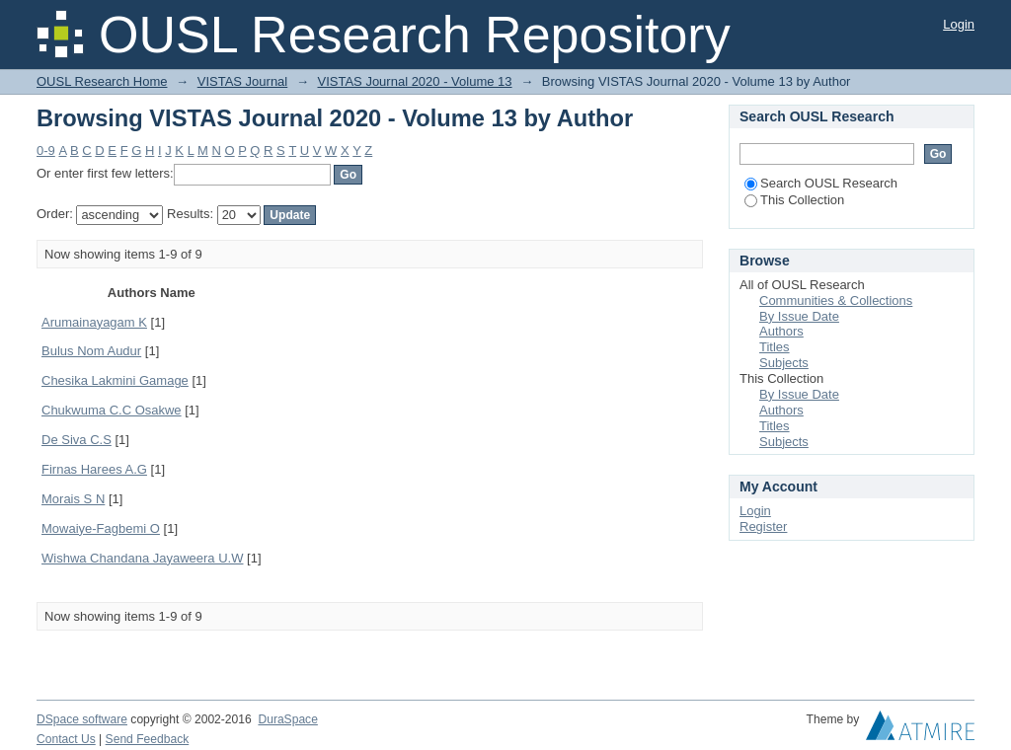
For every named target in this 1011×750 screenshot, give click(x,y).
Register (763, 526)
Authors (781, 331)
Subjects (784, 362)
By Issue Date (799, 316)
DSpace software (82, 719)
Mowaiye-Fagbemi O (100, 528)
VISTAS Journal (242, 81)
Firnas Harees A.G (94, 469)
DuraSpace (287, 719)
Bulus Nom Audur (91, 350)
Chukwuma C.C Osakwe (111, 410)
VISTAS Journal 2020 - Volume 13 (415, 81)
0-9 (46, 150)
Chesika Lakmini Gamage (115, 380)
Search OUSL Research (820, 183)
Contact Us (66, 739)
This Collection (794, 199)
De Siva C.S (76, 439)
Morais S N (73, 498)
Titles (774, 346)
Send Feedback (148, 739)
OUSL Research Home (102, 81)
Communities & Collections (835, 300)
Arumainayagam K (94, 322)
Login (958, 24)
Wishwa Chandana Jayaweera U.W (142, 558)
